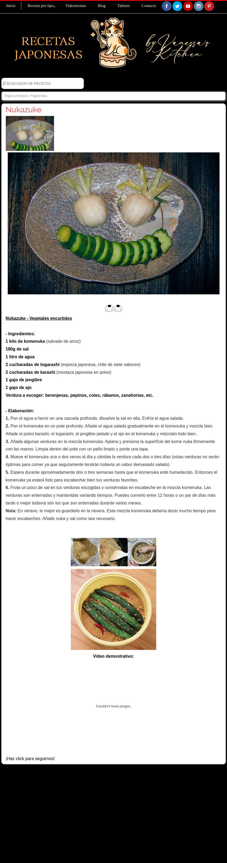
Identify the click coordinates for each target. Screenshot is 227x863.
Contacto (149, 5)
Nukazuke (24, 109)
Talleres (123, 5)
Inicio (10, 5)
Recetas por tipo (40, 5)
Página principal (16, 96)
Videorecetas (75, 5)
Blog (101, 5)
